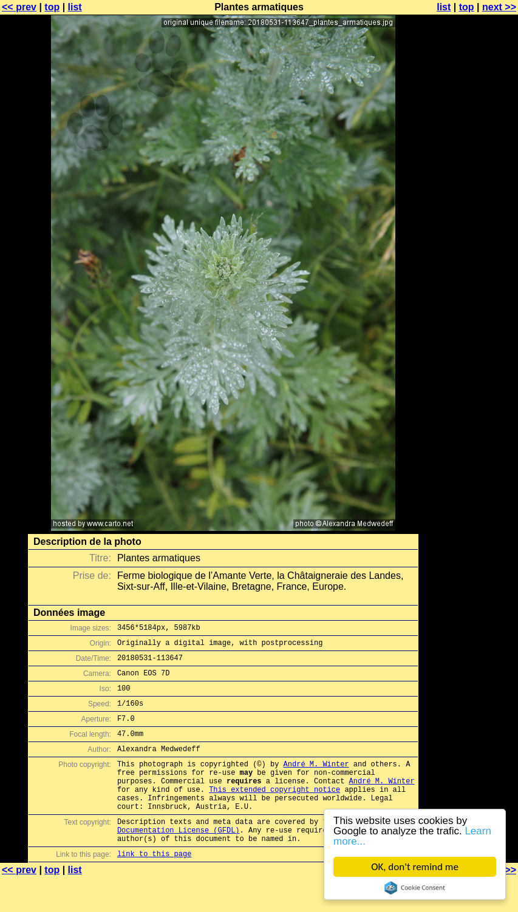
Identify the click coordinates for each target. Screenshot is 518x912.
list (75, 7)
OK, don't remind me (414, 866)
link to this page (154, 888)
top (52, 7)
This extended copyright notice (274, 813)
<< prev (19, 7)
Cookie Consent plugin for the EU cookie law (414, 887)
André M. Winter (316, 782)
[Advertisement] (468, 300)
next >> (499, 7)
